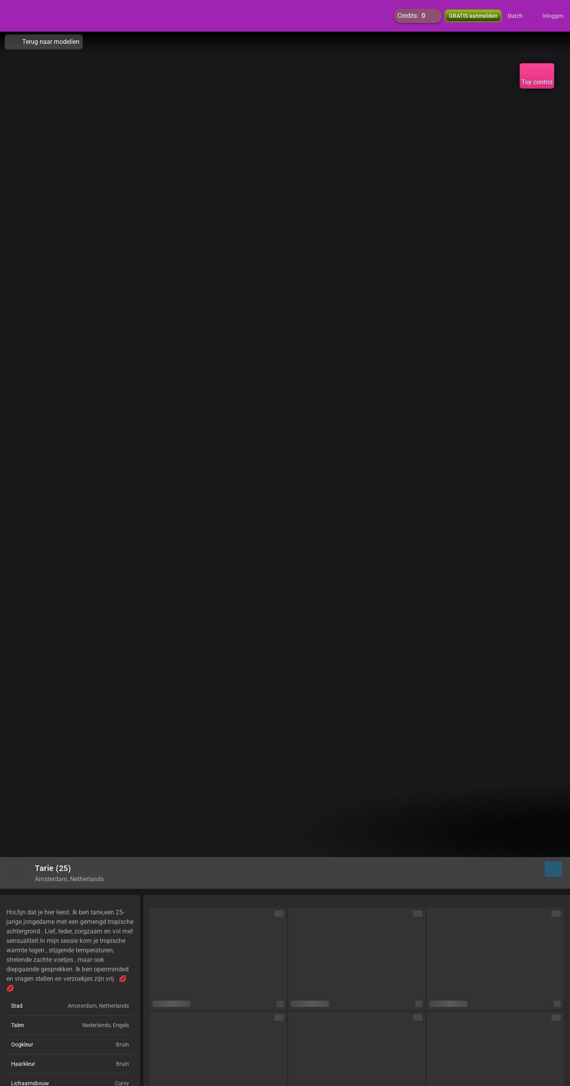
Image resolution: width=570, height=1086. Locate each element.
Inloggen (553, 16)
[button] (520, 16)
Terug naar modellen (44, 41)
